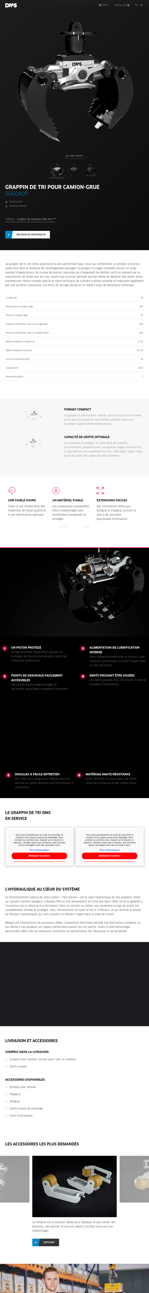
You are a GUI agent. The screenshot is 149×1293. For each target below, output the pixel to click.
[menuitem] (139, 5)
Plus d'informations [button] (39, 850)
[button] (104, 5)
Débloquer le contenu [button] (39, 856)
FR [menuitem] (136, 5)
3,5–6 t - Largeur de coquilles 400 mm (30, 219)
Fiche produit (16, 201)
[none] (139, 5)
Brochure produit (18, 206)
